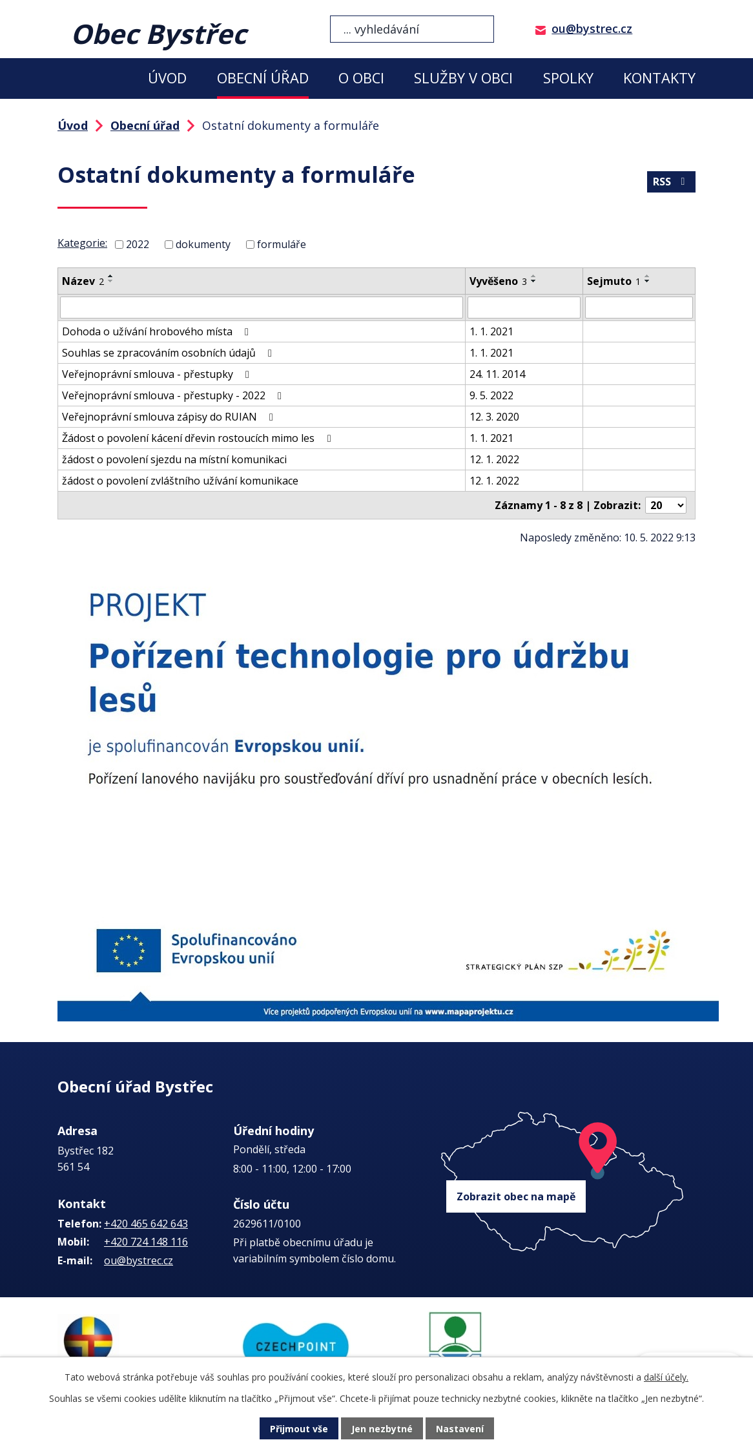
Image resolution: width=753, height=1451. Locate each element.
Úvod (167, 77)
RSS (671, 181)
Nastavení (460, 1429)
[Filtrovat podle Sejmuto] (639, 307)
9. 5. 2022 (491, 395)
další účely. (666, 1377)
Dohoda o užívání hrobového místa (157, 331)
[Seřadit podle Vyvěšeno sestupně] (534, 281)
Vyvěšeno (498, 281)
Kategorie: (82, 243)
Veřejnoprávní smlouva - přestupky (158, 374)
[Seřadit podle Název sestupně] (111, 281)
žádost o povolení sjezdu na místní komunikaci (174, 459)
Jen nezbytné (382, 1429)
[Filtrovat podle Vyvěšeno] (524, 307)
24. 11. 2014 (497, 374)
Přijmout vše (299, 1429)
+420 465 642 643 (146, 1223)
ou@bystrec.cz (592, 28)
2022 (137, 244)
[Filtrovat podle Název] (261, 307)
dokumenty (203, 244)
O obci (361, 77)
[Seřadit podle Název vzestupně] (111, 275)
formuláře (281, 244)
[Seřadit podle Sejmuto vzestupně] (648, 275)
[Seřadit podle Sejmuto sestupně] (648, 281)
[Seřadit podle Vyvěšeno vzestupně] (534, 275)
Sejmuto (614, 281)
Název (83, 281)
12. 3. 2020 (494, 417)
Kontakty (659, 77)
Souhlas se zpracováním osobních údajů (169, 353)
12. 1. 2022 (494, 459)
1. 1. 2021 (491, 331)
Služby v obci (463, 77)
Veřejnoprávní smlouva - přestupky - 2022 (174, 395)
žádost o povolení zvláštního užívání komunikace (180, 481)
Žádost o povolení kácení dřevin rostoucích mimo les (198, 438)
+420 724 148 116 (146, 1242)
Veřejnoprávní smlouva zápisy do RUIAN (170, 417)
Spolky (568, 77)
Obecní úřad (263, 77)
